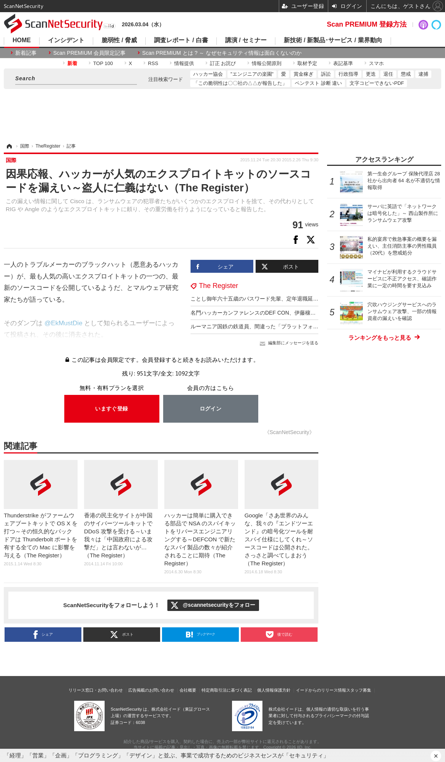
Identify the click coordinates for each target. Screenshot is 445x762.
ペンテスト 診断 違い (318, 83)
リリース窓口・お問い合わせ (95, 690)
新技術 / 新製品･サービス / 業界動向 (333, 40)
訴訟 (326, 74)
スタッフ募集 (358, 690)
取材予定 (307, 63)
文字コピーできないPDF (377, 83)
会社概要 (188, 690)
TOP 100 (103, 63)
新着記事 (26, 53)
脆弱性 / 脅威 (119, 40)
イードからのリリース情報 (321, 690)
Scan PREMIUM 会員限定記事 (89, 53)
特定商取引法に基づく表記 (227, 690)
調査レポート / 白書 (181, 40)
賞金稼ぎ (303, 74)
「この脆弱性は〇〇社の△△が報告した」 (240, 83)
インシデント (66, 40)
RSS (153, 63)
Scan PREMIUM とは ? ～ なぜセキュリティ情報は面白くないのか (222, 53)
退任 (388, 74)
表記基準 (343, 63)
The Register (218, 286)
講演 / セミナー (246, 40)
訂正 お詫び (223, 63)
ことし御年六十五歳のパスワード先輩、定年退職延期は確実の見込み (273, 299)
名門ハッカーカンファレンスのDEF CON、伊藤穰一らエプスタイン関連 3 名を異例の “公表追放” (307, 313)
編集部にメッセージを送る (293, 342)
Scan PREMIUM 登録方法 (367, 24)
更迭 (371, 74)
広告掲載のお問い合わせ (151, 690)
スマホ (376, 63)
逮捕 (423, 74)
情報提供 (184, 63)
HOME (22, 40)
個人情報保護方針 (274, 690)
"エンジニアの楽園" (251, 74)
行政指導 (348, 74)
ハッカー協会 (208, 74)
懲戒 (406, 74)
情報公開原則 (266, 63)
